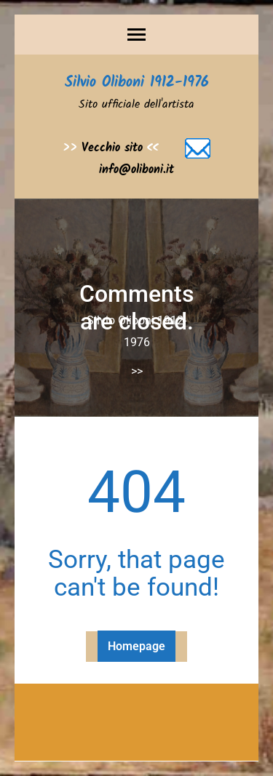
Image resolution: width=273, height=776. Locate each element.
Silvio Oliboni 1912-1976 (137, 83)
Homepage (136, 646)
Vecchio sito (112, 148)
